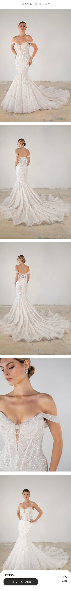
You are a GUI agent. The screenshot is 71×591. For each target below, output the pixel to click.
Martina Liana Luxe (35, 4)
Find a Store (21, 581)
